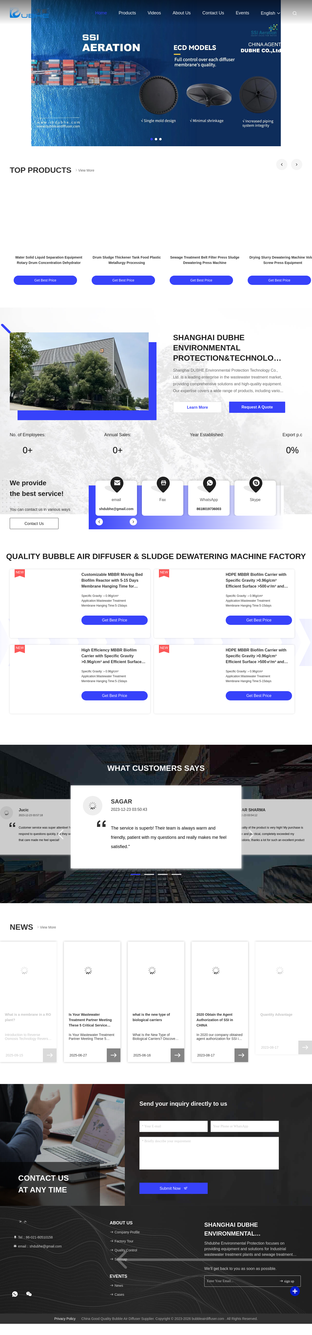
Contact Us (213, 12)
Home (101, 12)
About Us (182, 12)
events (242, 12)
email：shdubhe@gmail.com (37, 1246)
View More (84, 170)
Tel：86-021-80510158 (33, 1237)
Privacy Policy (65, 1319)
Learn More (197, 407)
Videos (154, 12)
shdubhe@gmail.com (116, 509)
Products (127, 12)
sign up (286, 1281)
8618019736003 (208, 509)
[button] (281, 164)
